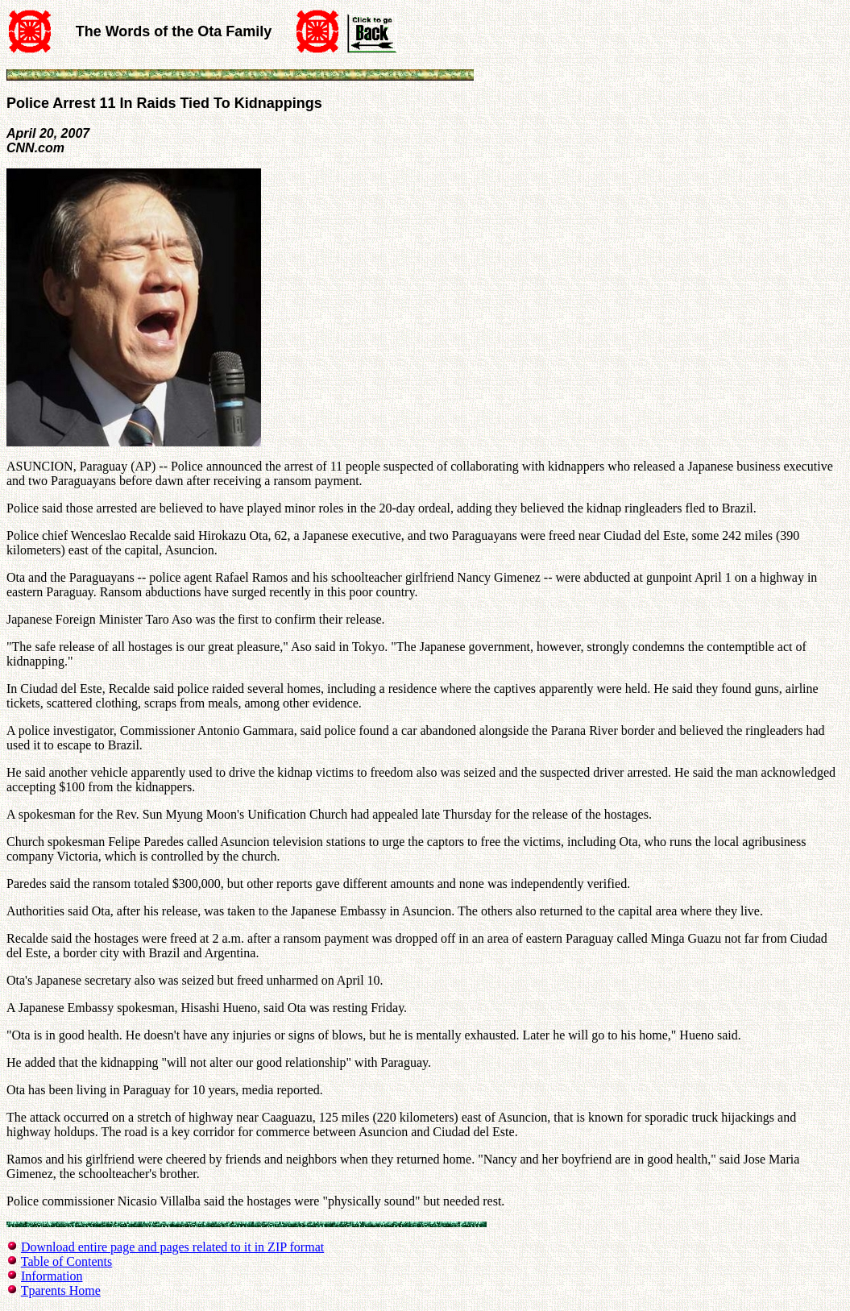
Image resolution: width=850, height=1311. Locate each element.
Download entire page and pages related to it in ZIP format (172, 1247)
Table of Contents (67, 1261)
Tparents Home (61, 1290)
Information (51, 1276)
